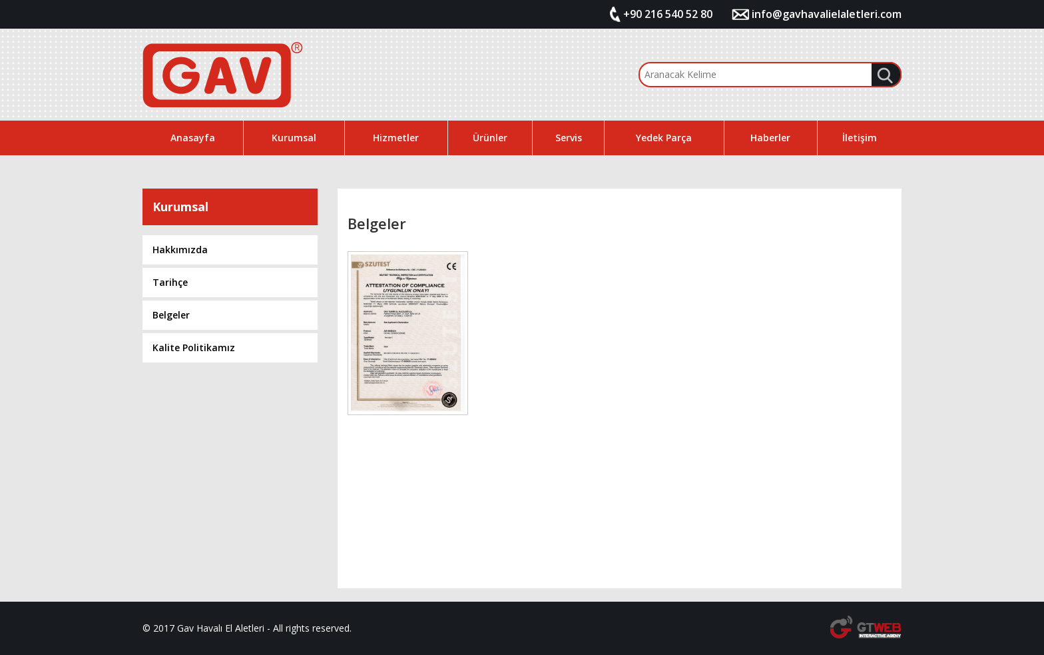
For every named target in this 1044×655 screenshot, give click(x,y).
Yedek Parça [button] (664, 137)
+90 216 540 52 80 (667, 14)
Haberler (770, 137)
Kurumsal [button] (294, 137)
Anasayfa (192, 137)
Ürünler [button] (490, 137)
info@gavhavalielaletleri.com (827, 14)
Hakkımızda (180, 249)
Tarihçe (170, 282)
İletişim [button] (859, 137)
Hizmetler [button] (396, 137)
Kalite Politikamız (193, 347)
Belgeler (171, 315)
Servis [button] (568, 137)
